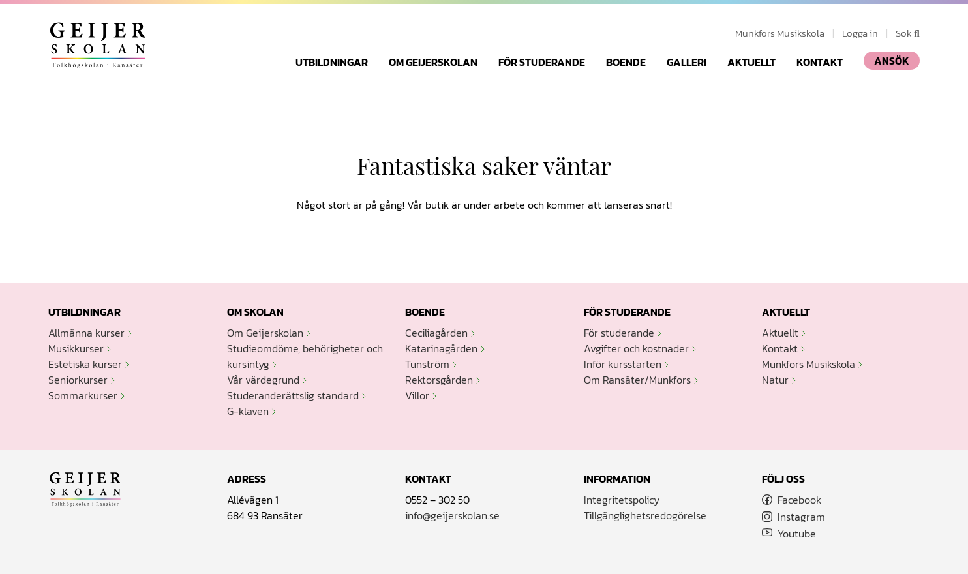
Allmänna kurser (86, 332)
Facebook (799, 499)
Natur (775, 379)
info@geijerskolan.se (452, 515)
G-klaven (248, 411)
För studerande (541, 62)
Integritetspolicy (621, 499)
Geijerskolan (98, 45)
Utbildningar (331, 62)
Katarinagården (441, 348)
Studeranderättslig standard (293, 395)
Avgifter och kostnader (636, 348)
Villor (417, 395)
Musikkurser (76, 348)
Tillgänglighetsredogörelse (645, 515)
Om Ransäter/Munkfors (637, 379)
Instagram (801, 516)
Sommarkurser (82, 395)
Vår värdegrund (263, 379)
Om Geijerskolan (433, 62)
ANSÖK (891, 60)
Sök (907, 32)
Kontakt (819, 62)
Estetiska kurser (85, 364)
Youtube (797, 533)
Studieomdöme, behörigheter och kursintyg (305, 356)
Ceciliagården (436, 332)
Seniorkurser (78, 379)
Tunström (427, 364)
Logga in (860, 32)
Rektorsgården (439, 379)
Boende (626, 62)
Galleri (686, 62)
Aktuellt (751, 62)
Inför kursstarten (622, 364)
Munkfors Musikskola (779, 32)
